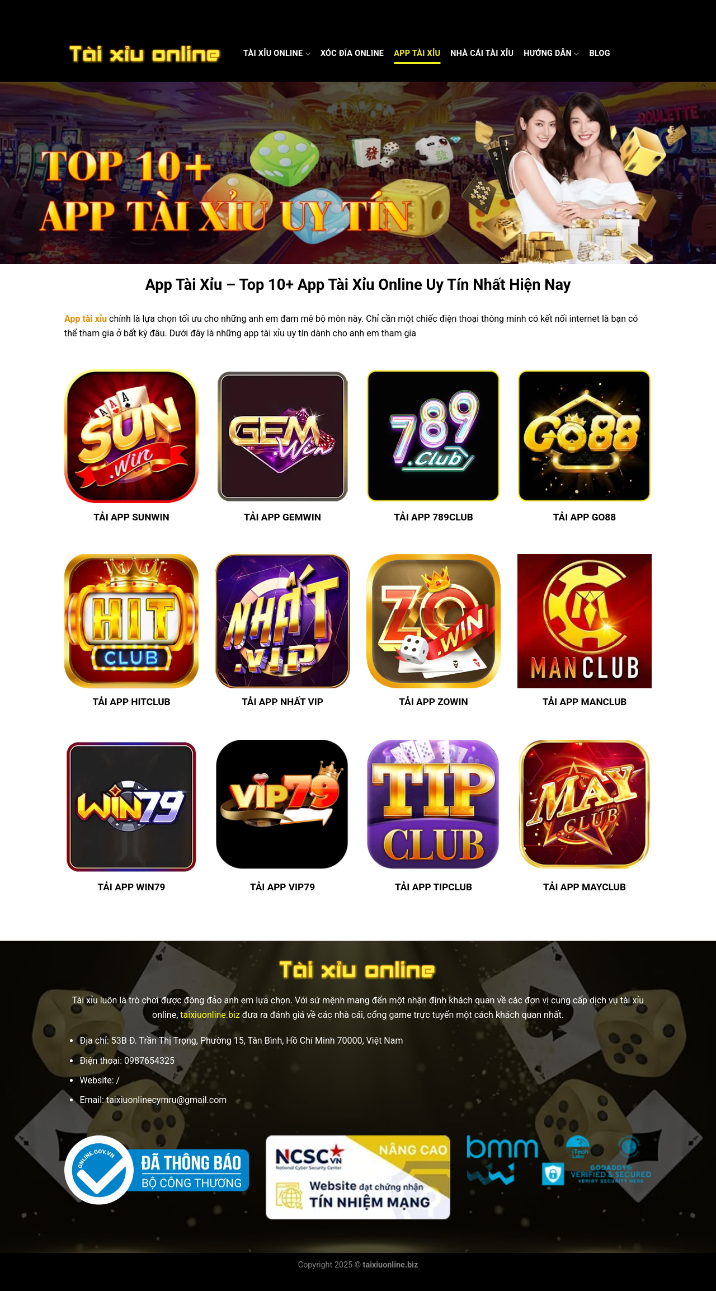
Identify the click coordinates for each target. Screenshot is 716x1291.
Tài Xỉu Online (276, 54)
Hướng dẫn (551, 54)
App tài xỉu (85, 318)
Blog (599, 53)
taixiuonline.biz (210, 1015)
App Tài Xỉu (417, 53)
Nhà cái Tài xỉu (482, 53)
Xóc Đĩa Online (352, 53)
